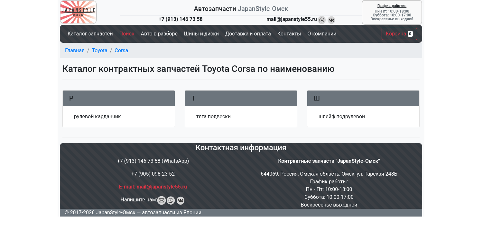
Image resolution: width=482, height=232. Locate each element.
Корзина (399, 34)
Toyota (99, 50)
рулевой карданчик (97, 116)
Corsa (121, 50)
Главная (75, 50)
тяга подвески (213, 116)
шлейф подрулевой (342, 116)
